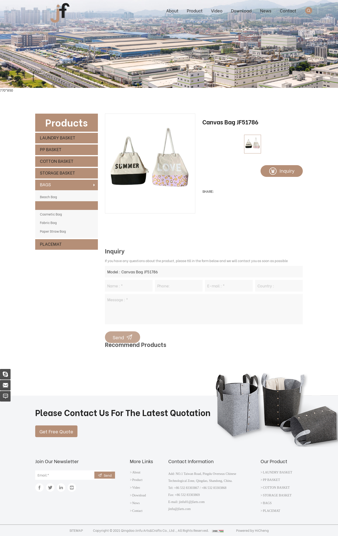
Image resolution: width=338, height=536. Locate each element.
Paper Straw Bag (53, 231)
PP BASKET (50, 149)
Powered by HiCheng (252, 530)
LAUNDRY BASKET (57, 137)
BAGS (45, 184)
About (172, 10)
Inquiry (287, 170)
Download (241, 10)
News (265, 10)
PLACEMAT (51, 244)
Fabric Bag (48, 222)
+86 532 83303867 (186, 488)
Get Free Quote (56, 431)
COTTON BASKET (56, 161)
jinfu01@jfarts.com (192, 502)
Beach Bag (48, 196)
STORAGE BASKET (57, 172)
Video (217, 10)
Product (195, 10)
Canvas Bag (49, 205)
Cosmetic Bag (51, 214)
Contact (288, 10)
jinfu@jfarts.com (179, 509)
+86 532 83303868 (214, 488)
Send (108, 475)
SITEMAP (76, 530)
